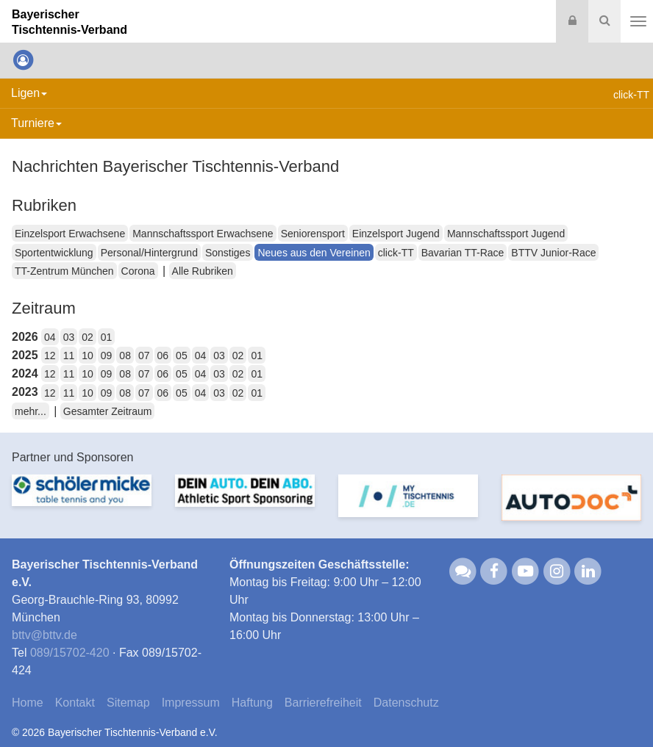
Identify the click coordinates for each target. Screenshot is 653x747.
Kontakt (75, 702)
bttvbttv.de (44, 635)
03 (69, 337)
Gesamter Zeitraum (107, 411)
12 (50, 355)
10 (87, 355)
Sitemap (128, 702)
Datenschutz (406, 702)
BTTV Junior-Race (553, 253)
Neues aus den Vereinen (313, 253)
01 (107, 337)
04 (50, 337)
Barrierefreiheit (323, 702)
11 (69, 355)
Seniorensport (313, 233)
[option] (81, 504)
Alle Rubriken (202, 271)
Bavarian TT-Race (462, 253)
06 (163, 355)
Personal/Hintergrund (149, 253)
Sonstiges (227, 253)
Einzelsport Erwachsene (70, 233)
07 (144, 355)
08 (125, 355)
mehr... (30, 411)
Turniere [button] (36, 123)
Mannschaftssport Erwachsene (202, 233)
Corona (138, 271)
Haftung (252, 702)
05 (182, 355)
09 (107, 355)
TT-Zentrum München (64, 271)
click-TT (396, 253)
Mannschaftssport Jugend (506, 233)
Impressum (191, 702)
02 (87, 337)
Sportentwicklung (54, 253)
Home (27, 702)
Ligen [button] (29, 93)
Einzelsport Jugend (396, 233)
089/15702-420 (70, 652)
